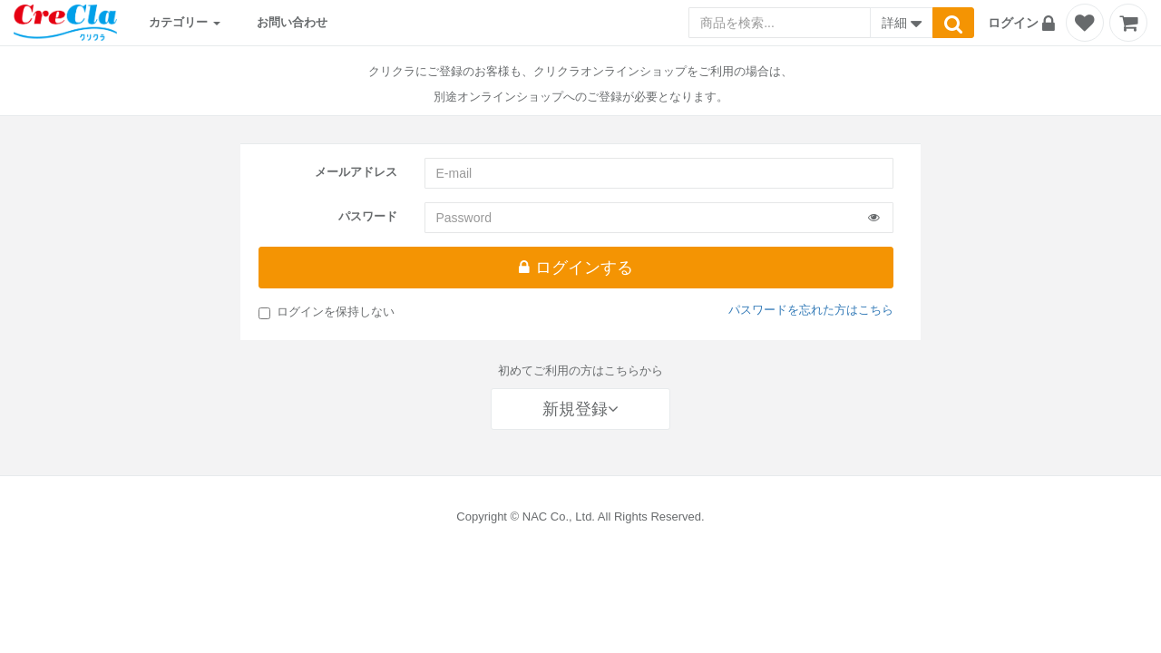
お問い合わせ (292, 22)
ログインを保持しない (327, 312)
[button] (1024, 22)
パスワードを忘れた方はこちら (810, 310)
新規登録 (580, 409)
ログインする (575, 267)
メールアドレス (356, 172)
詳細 (902, 24)
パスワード (367, 216)
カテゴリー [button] (184, 22)
